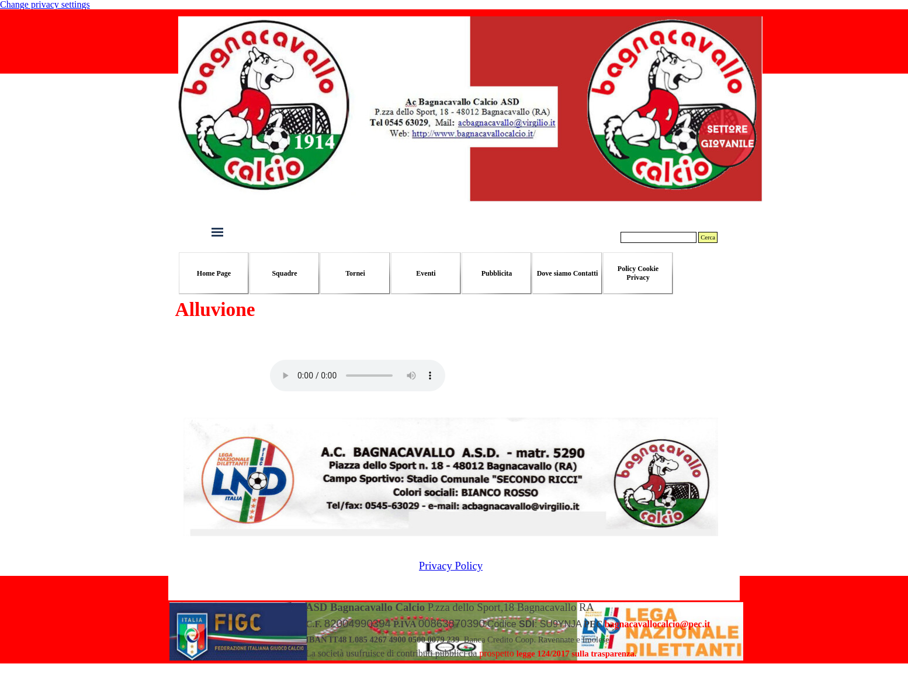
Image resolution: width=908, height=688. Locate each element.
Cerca (708, 237)
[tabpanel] (523, 630)
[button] (658, 624)
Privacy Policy (451, 566)
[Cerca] (658, 237)
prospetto (496, 653)
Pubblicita (496, 273)
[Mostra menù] (217, 232)
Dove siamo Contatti (567, 273)
